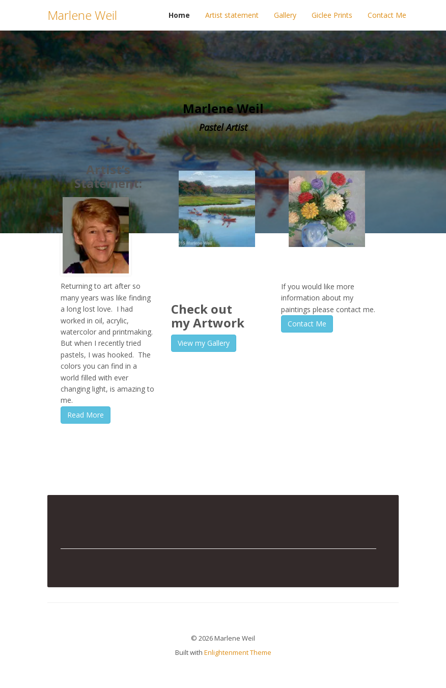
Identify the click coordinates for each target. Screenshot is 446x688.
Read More (85, 415)
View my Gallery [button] (204, 343)
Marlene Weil (82, 15)
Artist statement (232, 15)
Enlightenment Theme (237, 652)
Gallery (285, 15)
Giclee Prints (332, 15)
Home (179, 15)
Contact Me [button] (307, 323)
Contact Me (387, 15)
